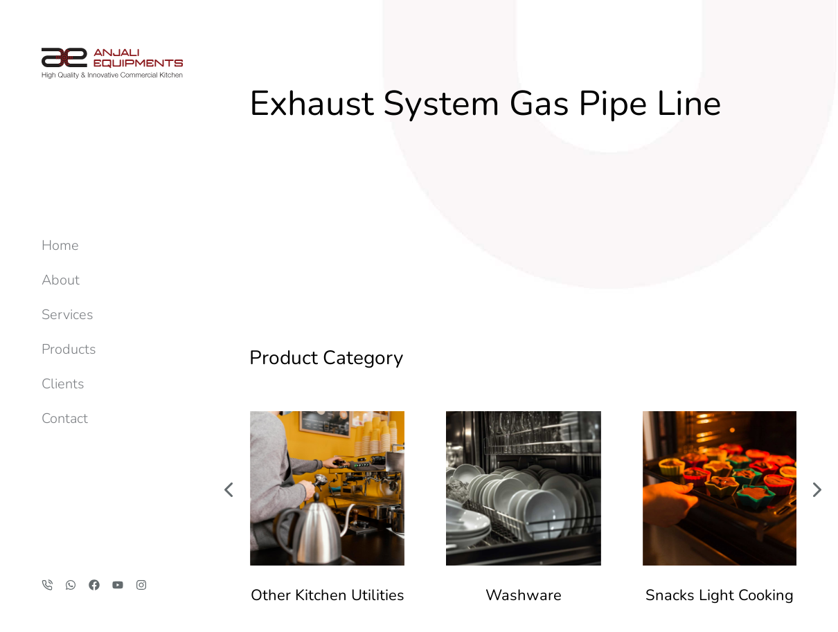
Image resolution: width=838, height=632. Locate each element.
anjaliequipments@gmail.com (731, 568)
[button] (228, 343)
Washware (523, 450)
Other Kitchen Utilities (327, 450)
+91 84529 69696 (757, 583)
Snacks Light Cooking (719, 450)
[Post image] (327, 344)
